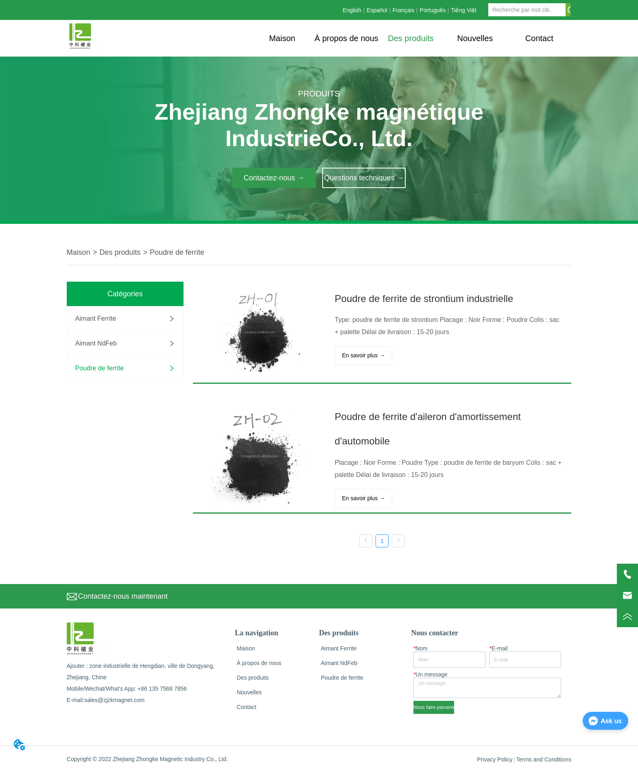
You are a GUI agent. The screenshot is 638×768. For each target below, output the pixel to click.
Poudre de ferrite (177, 252)
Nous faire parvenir (433, 704)
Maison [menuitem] (282, 38)
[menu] (410, 38)
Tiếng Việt (463, 10)
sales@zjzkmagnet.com (114, 697)
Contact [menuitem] (539, 38)
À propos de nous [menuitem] (346, 38)
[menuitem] (410, 38)
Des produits (119, 252)
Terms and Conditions (543, 757)
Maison (78, 252)
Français (404, 10)
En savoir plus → (360, 355)
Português (433, 10)
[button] (410, 38)
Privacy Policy (494, 757)
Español (377, 10)
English (352, 10)
